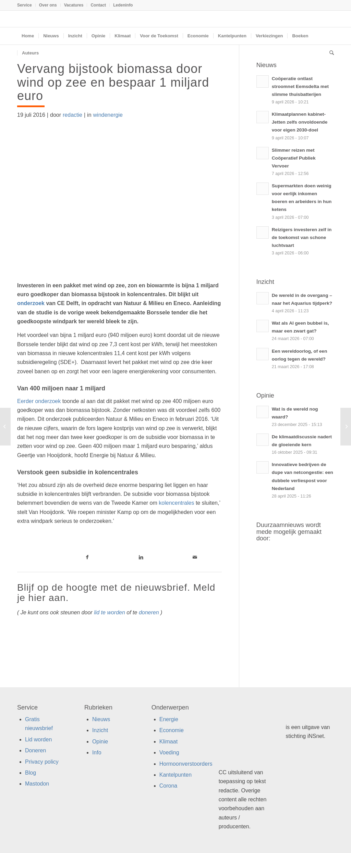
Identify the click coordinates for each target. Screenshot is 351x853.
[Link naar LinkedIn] (141, 557)
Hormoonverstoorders (186, 764)
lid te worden (109, 612)
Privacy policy (42, 762)
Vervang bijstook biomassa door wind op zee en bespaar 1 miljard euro (113, 82)
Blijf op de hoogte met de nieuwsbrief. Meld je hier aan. (116, 592)
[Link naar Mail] (195, 557)
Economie (171, 730)
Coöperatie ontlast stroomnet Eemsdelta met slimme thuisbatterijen (300, 86)
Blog (30, 773)
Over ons (48, 5)
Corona (168, 786)
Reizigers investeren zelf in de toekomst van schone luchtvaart (302, 237)
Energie (168, 719)
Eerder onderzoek (39, 401)
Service (24, 5)
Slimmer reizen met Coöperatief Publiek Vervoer (294, 158)
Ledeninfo (123, 5)
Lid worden (38, 739)
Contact (98, 5)
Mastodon (37, 784)
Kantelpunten (175, 775)
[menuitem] (26, 5)
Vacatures (74, 5)
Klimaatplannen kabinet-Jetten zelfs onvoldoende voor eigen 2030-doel (299, 122)
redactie (72, 115)
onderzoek (31, 303)
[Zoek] (329, 53)
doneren (149, 612)
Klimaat (168, 741)
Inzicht (100, 730)
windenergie (108, 115)
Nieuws (101, 719)
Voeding (169, 752)
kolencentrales (176, 503)
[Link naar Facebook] (87, 557)
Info (96, 752)
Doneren (35, 750)
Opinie (100, 741)
